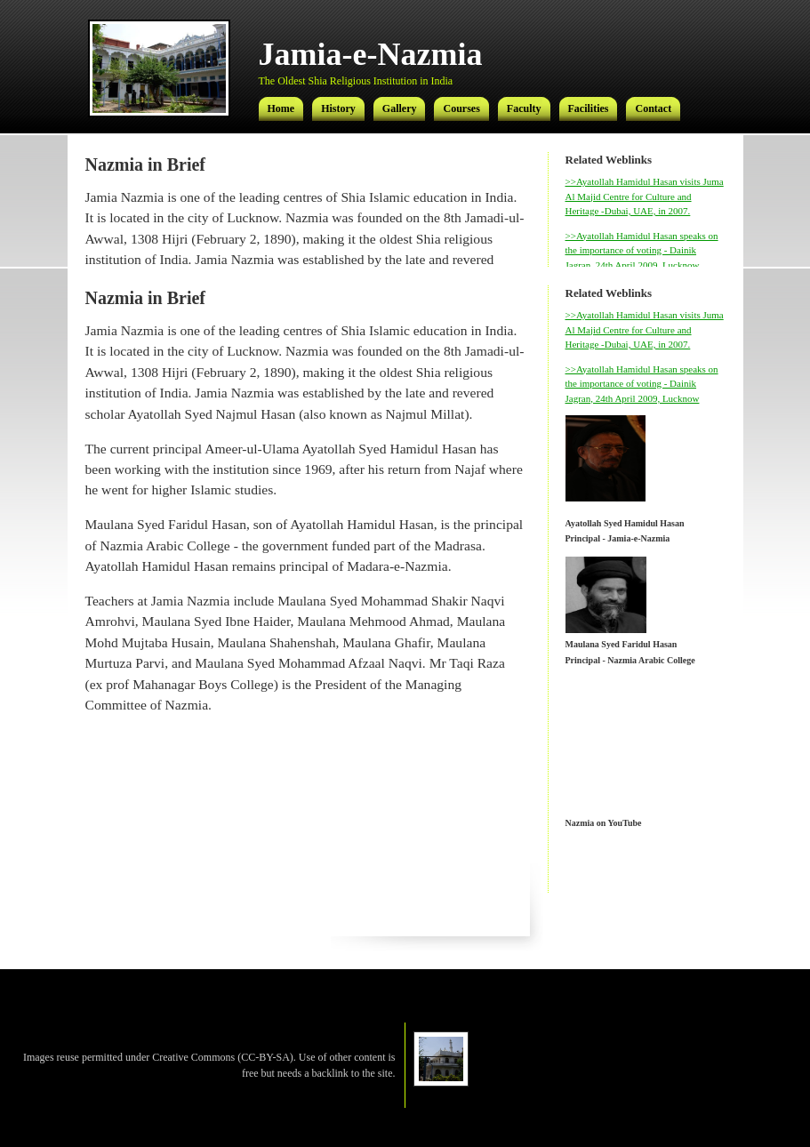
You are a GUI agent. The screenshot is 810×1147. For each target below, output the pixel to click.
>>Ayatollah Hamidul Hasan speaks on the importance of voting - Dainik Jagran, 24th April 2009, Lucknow (641, 250)
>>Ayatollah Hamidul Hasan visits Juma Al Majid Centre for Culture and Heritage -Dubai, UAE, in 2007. (644, 196)
